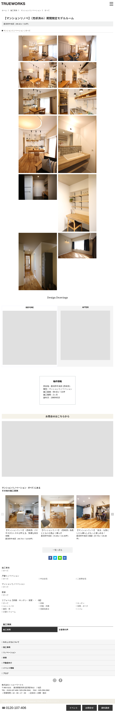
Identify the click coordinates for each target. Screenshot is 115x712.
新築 (5, 657)
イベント (73, 707)
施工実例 (7, 629)
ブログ (6, 673)
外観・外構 (44, 606)
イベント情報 (8, 668)
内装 (42, 603)
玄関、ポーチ (82, 606)
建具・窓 (6, 609)
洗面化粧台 (44, 609)
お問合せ (89, 707)
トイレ (80, 609)
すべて (6, 571)
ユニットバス (8, 606)
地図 (39, 688)
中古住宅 (43, 579)
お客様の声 (63, 629)
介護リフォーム (9, 612)
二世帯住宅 (81, 579)
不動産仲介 (7, 663)
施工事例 (6, 647)
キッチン (80, 603)
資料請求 (105, 707)
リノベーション (9, 652)
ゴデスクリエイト (53, 701)
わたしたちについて (11, 642)
